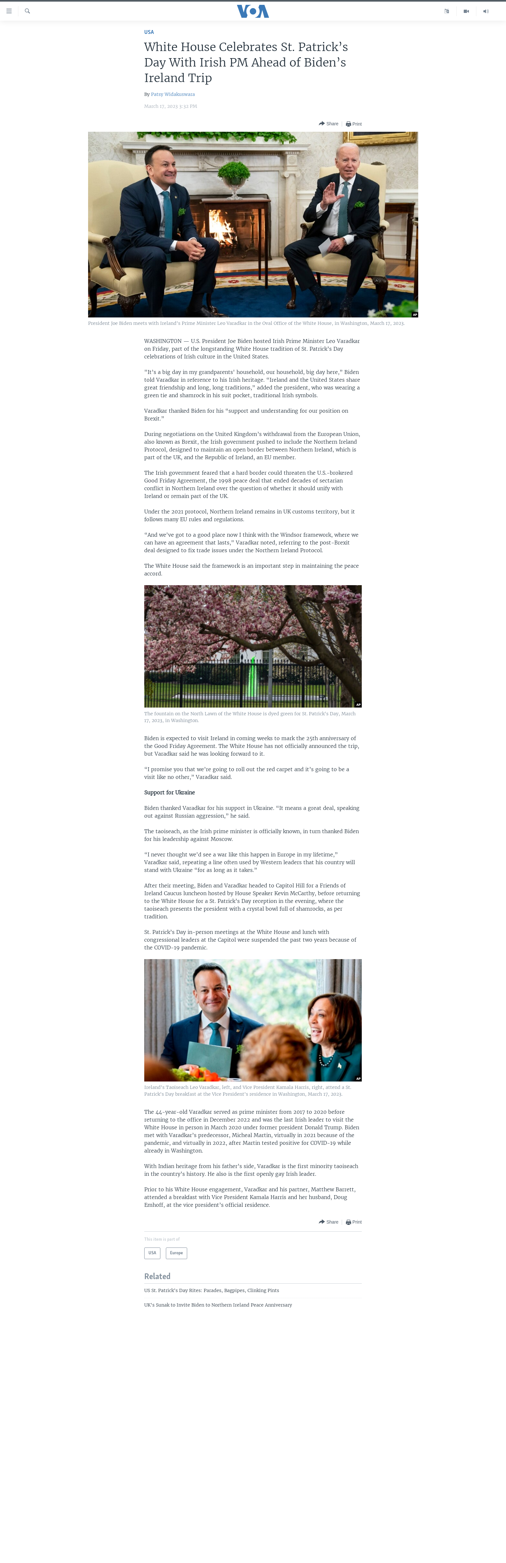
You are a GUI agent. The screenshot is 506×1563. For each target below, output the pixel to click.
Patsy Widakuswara (173, 94)
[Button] (328, 124)
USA (149, 32)
